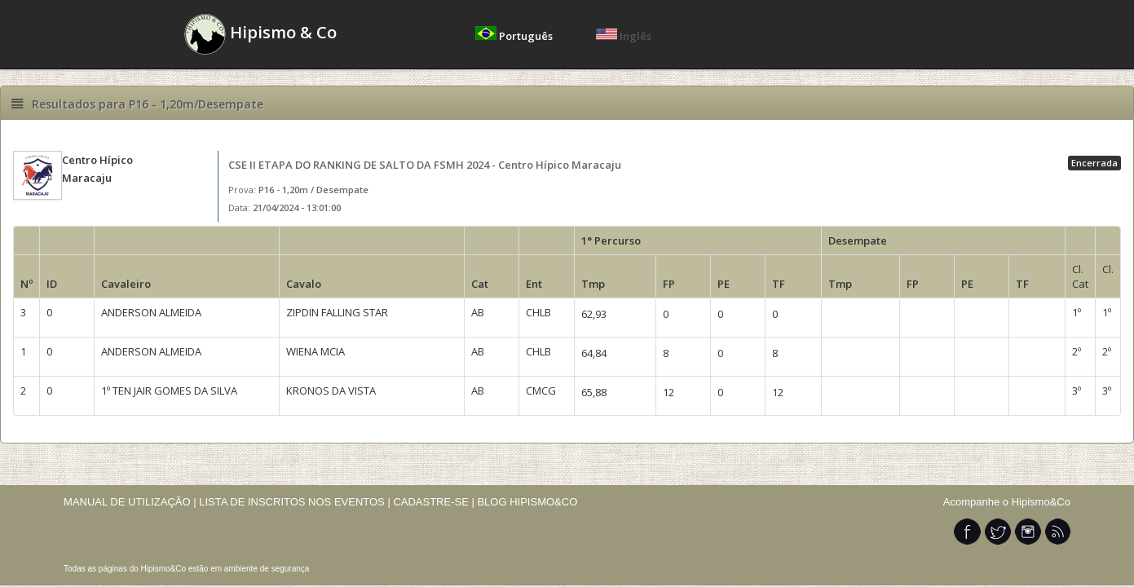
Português (515, 36)
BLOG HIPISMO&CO (527, 502)
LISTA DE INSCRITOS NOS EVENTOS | (295, 502)
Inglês (623, 36)
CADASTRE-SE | (435, 502)
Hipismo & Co (260, 34)
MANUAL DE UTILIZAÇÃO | (130, 502)
